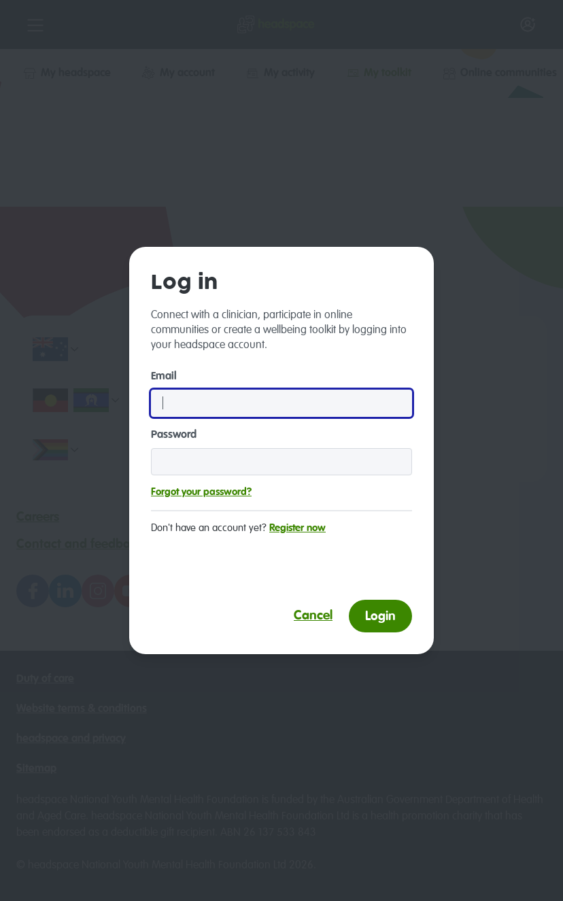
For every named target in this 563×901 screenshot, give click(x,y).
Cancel (313, 615)
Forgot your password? (201, 492)
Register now (297, 528)
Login (380, 616)
